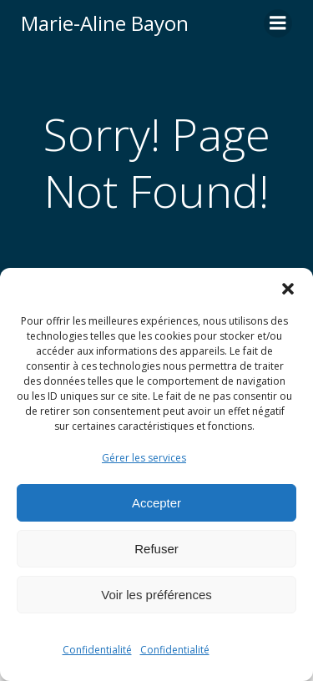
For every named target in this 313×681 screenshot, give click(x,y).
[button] (288, 288)
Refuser (156, 549)
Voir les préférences (156, 595)
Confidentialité (97, 650)
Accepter (156, 503)
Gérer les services (144, 458)
